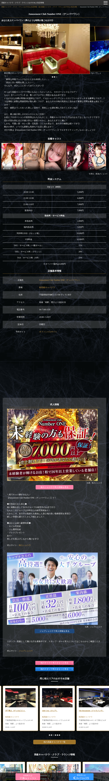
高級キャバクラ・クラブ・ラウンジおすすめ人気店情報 (22, 3)
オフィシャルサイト (48, 332)
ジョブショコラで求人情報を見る (54, 631)
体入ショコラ (25, 545)
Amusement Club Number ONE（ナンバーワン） (60, 280)
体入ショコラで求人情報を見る (54, 487)
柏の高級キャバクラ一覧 (54, 742)
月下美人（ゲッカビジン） (49, 711)
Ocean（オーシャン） (10, 711)
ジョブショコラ (26, 651)
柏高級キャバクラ (47, 287)
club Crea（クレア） (84, 711)
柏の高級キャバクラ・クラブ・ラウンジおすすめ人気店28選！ (58, 7)
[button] (52, 77)
